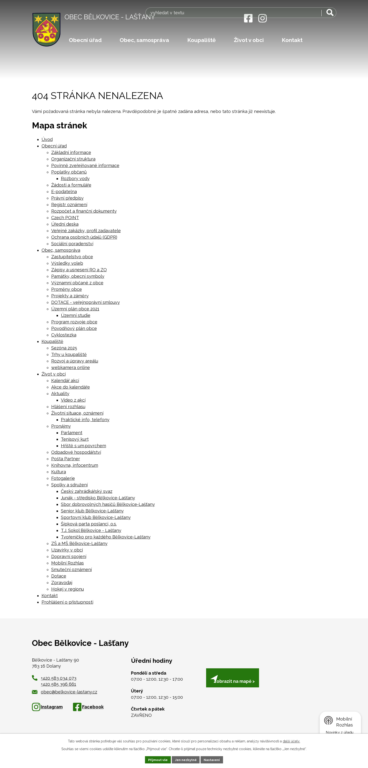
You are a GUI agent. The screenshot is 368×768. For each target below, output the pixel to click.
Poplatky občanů (69, 172)
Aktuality (60, 393)
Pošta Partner (65, 458)
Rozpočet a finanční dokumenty (84, 211)
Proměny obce (66, 289)
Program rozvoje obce (74, 321)
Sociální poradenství (72, 243)
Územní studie (75, 315)
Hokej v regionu (67, 589)
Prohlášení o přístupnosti (67, 602)
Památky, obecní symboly (77, 276)
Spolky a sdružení (69, 484)
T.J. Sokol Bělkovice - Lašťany (91, 530)
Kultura (58, 471)
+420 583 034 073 (58, 678)
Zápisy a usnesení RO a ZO (79, 269)
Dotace (58, 576)
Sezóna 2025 (64, 347)
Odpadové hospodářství (76, 452)
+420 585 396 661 (58, 684)
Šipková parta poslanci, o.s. (89, 523)
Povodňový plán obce (74, 328)
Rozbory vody (75, 178)
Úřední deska (65, 224)
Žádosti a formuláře (71, 185)
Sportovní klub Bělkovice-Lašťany (96, 517)
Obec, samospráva (144, 40)
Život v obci (249, 40)
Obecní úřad (85, 40)
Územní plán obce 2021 (75, 308)
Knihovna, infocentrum (74, 465)
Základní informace (71, 152)
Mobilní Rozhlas (67, 563)
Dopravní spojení (68, 556)
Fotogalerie (63, 478)
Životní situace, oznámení (77, 413)
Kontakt (292, 40)
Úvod (47, 139)
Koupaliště (201, 40)
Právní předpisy (67, 198)
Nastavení (214, 759)
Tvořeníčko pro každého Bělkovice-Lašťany (106, 536)
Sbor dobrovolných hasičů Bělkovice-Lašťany (108, 504)
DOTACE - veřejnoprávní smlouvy (85, 302)
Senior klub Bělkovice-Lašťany (92, 510)
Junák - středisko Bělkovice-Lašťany (98, 497)
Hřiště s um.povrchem (83, 445)
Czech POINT (65, 217)
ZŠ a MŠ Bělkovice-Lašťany (79, 543)
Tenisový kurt (75, 439)
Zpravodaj (61, 582)
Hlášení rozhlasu (68, 406)
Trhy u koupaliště (69, 354)
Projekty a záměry (70, 295)
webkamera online (70, 367)
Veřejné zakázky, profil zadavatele (86, 230)
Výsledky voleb (67, 263)
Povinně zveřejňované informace (85, 165)
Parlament (71, 432)
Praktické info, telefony (85, 419)
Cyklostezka (63, 334)
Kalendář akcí (65, 380)
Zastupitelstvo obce (72, 256)
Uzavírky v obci (67, 549)
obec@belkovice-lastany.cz (64, 691)
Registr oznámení (69, 204)
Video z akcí (73, 400)
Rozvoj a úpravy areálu (74, 360)
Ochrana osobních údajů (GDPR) (84, 237)
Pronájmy (61, 426)
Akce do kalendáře (70, 387)
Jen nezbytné (186, 759)
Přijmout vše (155, 759)
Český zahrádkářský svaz (86, 491)
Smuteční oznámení (71, 569)
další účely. (291, 740)
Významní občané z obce (77, 282)
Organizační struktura (73, 158)
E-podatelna (64, 191)
